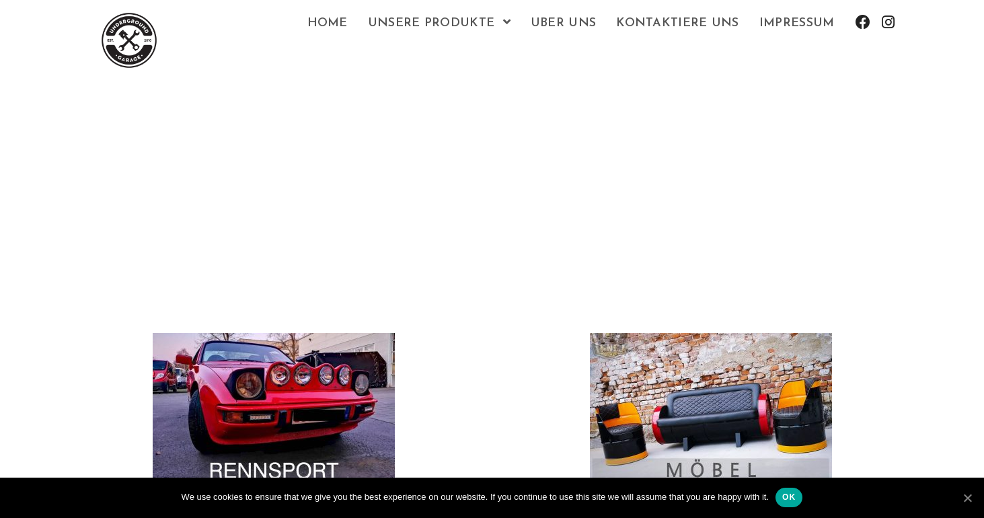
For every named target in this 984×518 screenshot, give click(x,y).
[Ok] (967, 498)
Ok (789, 497)
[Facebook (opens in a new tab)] (863, 22)
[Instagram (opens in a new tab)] (888, 22)
